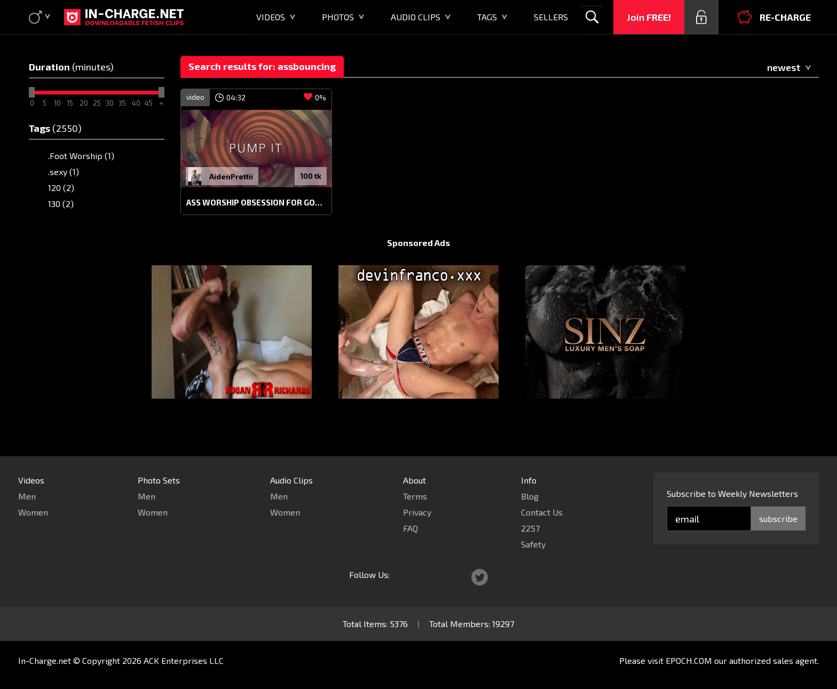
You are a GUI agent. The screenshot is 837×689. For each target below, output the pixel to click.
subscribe (778, 518)
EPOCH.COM (689, 660)
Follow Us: (369, 574)
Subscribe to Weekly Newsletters (732, 493)
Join (649, 17)
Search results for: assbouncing (262, 66)
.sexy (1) (63, 172)
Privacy (417, 512)
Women (33, 512)
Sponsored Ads (418, 263)
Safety (533, 544)
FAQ (410, 528)
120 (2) (61, 188)
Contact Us (542, 512)
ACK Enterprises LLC (184, 660)
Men (27, 496)
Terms (415, 496)
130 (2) (61, 204)
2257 (530, 528)
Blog (530, 496)
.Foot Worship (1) (81, 156)
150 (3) (61, 220)
